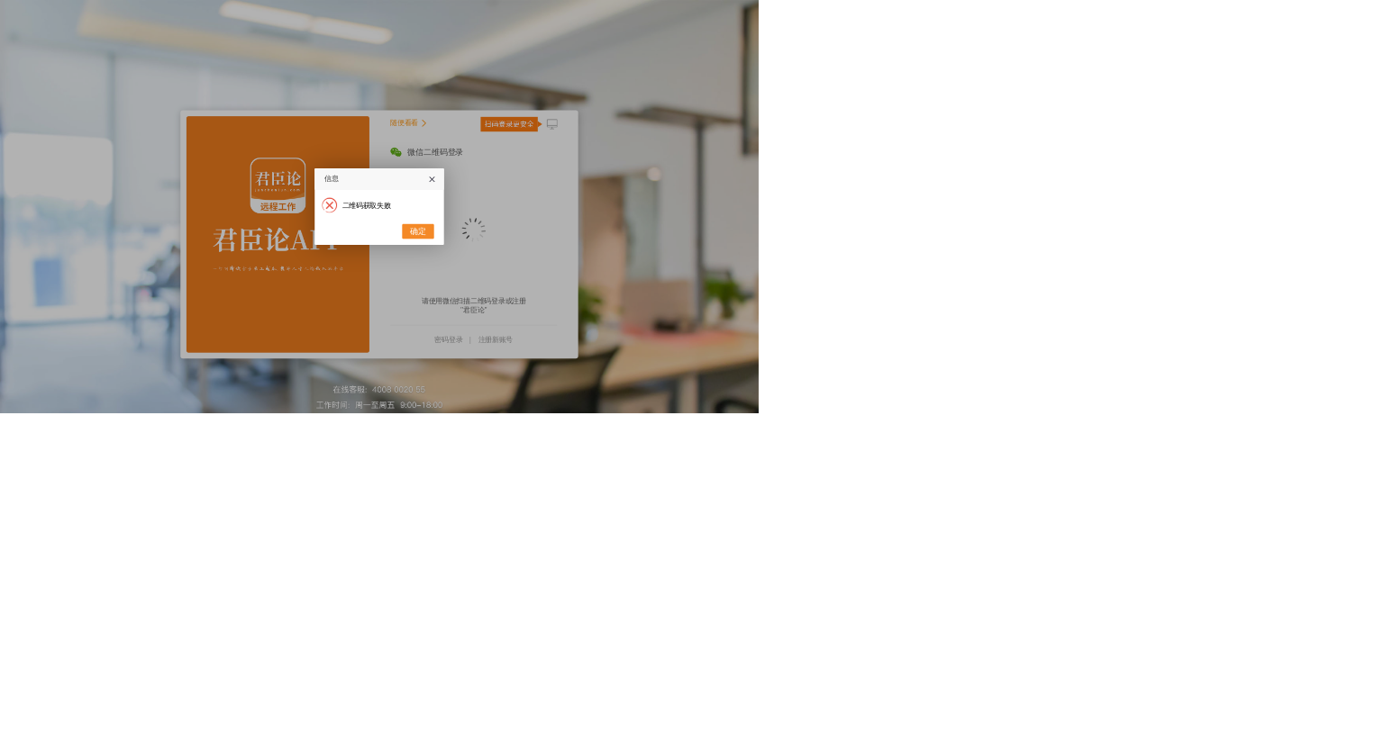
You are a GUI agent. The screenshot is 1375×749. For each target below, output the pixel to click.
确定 (418, 231)
